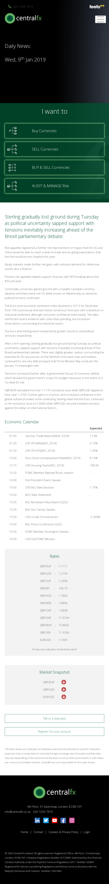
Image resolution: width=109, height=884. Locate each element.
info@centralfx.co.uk (17, 812)
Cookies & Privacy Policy (63, 832)
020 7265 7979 (23, 6)
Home (24, 832)
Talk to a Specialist (54, 718)
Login (87, 832)
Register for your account (54, 731)
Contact (38, 832)
